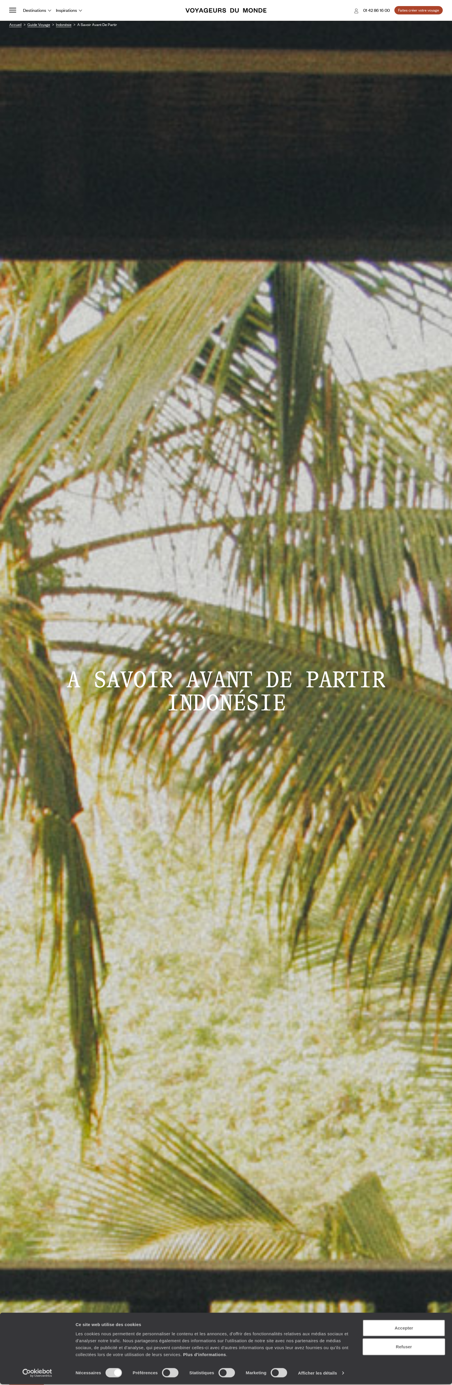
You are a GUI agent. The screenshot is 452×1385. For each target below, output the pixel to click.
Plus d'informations (204, 1354)
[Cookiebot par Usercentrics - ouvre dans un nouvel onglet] (37, 1373)
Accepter (404, 1328)
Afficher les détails (317, 1373)
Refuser (404, 1347)
